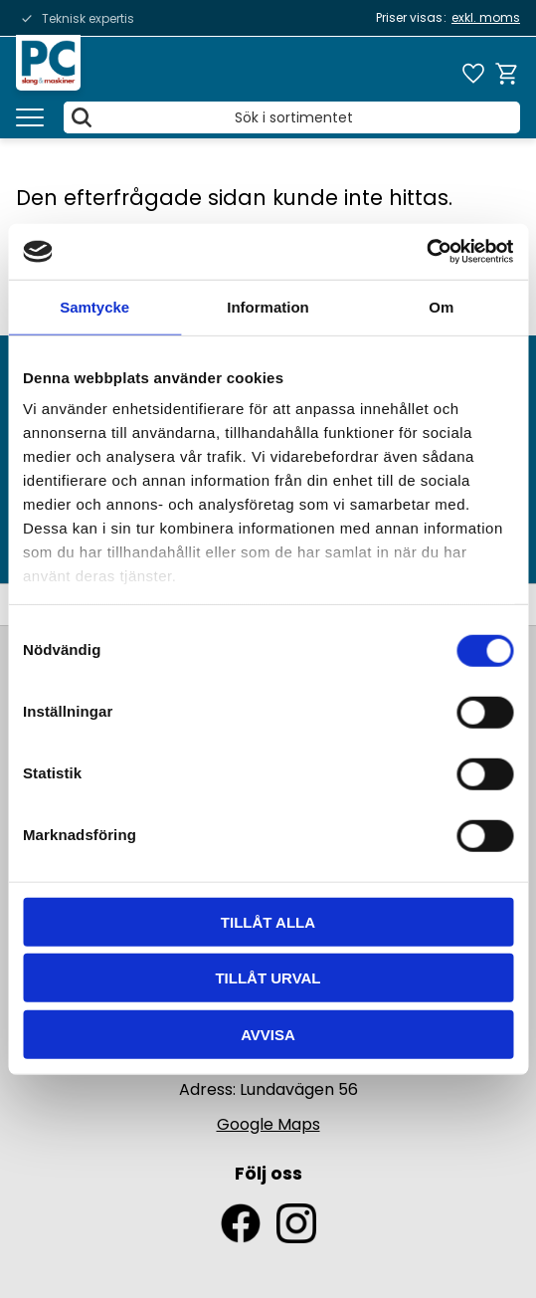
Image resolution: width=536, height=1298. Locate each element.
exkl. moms (485, 17)
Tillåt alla (268, 921)
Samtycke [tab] (94, 306)
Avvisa (268, 1033)
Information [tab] (268, 306)
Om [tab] (441, 306)
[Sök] (81, 117)
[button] (30, 117)
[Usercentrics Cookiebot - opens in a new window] (426, 252)
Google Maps (268, 1124)
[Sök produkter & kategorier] (292, 117)
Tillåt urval (267, 978)
